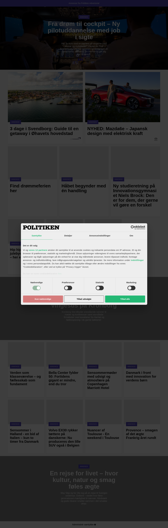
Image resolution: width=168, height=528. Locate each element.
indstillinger (137, 260)
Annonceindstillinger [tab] (99, 235)
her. (60, 273)
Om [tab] (131, 235)
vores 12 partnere (38, 250)
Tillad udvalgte (84, 299)
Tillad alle (125, 299)
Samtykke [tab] (37, 235)
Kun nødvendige (43, 299)
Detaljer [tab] (68, 235)
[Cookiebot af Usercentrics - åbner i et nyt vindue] (133, 227)
